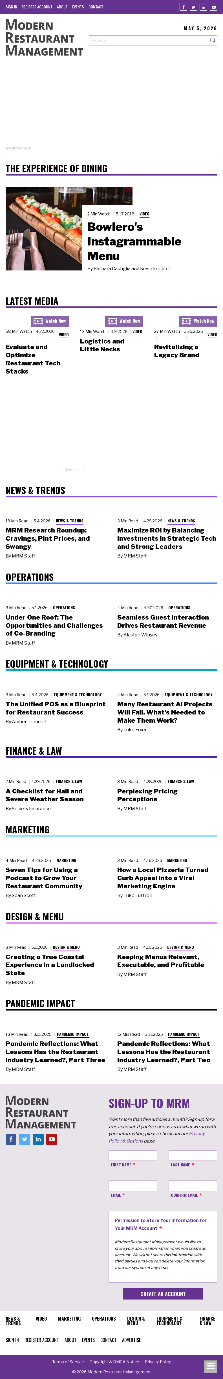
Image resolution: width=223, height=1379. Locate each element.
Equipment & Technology (78, 694)
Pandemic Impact (73, 1034)
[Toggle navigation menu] (210, 1366)
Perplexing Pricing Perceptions (147, 795)
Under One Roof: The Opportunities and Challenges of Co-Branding (54, 625)
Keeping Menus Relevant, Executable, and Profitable (160, 961)
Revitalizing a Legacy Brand (176, 351)
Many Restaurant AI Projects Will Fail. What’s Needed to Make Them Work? (165, 712)
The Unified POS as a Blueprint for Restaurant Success (56, 708)
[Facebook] (183, 7)
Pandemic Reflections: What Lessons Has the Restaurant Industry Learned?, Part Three (55, 1052)
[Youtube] (213, 7)
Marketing (66, 860)
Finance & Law (69, 781)
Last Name (180, 1165)
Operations (64, 607)
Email (116, 1195)
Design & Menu (66, 947)
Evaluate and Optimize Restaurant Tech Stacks (33, 359)
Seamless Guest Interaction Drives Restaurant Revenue (163, 621)
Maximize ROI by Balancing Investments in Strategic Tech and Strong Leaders (166, 538)
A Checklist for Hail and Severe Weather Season (45, 795)
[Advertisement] (111, 106)
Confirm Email (184, 1195)
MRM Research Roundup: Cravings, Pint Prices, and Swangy (48, 538)
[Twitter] (193, 7)
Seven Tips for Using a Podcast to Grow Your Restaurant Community (44, 878)
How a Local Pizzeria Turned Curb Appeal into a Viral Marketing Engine (163, 878)
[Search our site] (148, 40)
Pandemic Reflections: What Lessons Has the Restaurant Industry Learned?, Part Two (163, 1052)
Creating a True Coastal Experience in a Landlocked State (50, 965)
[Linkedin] (203, 7)
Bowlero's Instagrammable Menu (134, 241)
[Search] (212, 40)
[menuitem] (11, 7)
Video (144, 214)
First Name (121, 1165)
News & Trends (69, 521)
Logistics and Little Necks (102, 345)
